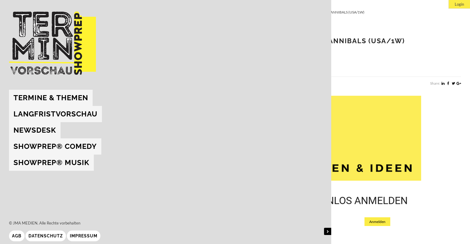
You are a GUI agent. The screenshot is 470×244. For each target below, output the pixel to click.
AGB (17, 235)
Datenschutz (45, 235)
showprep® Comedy (55, 146)
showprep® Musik (51, 162)
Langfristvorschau (55, 114)
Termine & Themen (50, 97)
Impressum (83, 235)
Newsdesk (34, 130)
